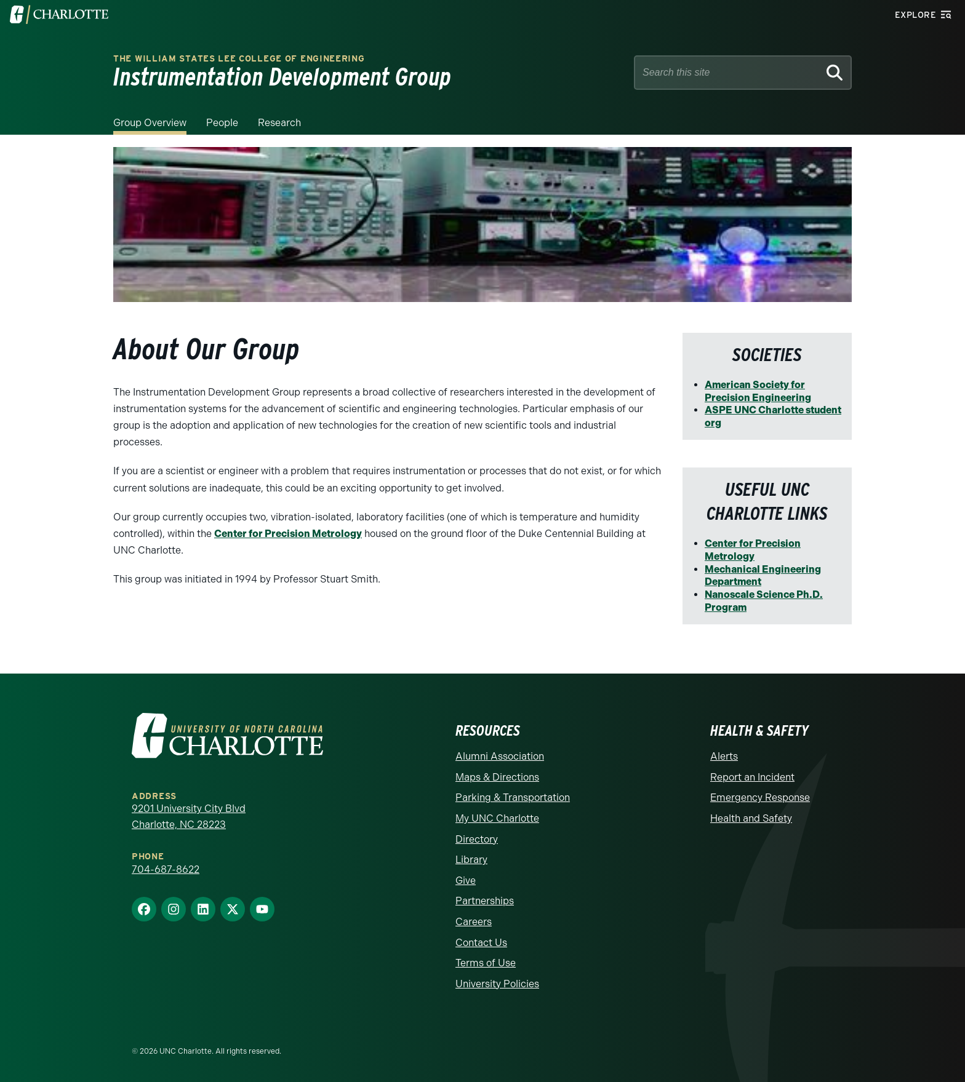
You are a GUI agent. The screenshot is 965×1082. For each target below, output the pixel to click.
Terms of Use (485, 963)
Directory (476, 839)
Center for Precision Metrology (288, 533)
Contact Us (481, 943)
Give (465, 880)
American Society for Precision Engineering (758, 391)
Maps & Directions (497, 777)
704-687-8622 (165, 869)
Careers (473, 922)
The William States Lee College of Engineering (239, 58)
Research (279, 123)
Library (471, 859)
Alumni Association (499, 756)
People (222, 123)
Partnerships (484, 901)
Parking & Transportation (512, 797)
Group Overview (149, 123)
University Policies (497, 984)
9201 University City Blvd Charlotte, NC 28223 (189, 816)
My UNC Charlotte (497, 818)
